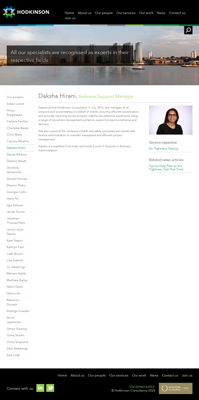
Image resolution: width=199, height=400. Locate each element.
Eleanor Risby (16, 185)
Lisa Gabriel (15, 260)
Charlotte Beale (17, 128)
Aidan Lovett (15, 104)
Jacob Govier (16, 212)
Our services (126, 13)
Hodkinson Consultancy (26, 12)
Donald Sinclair (17, 179)
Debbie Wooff (16, 161)
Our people (104, 13)
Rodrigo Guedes (18, 311)
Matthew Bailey (17, 280)
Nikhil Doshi (15, 287)
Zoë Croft (13, 355)
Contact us (177, 13)
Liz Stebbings (16, 267)
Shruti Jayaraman (14, 320)
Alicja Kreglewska (14, 113)
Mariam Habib (16, 273)
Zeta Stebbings (17, 348)
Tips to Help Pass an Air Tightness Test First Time (166, 167)
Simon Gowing (17, 329)
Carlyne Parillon (17, 121)
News (161, 13)
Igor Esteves (15, 205)
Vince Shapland (17, 342)
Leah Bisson (15, 254)
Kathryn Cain (15, 247)
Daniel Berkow (17, 154)
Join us (70, 18)
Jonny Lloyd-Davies (15, 232)
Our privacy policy (141, 386)
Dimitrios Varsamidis (14, 170)
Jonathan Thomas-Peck (16, 221)
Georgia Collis (16, 192)
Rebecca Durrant (13, 302)
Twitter (50, 388)
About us (84, 13)
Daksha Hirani (16, 148)
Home (69, 13)
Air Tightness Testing (163, 148)
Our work (146, 13)
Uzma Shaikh (15, 335)
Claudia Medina (18, 141)
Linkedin (40, 388)
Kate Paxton (15, 240)
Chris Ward (14, 134)
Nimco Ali (13, 293)
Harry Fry (12, 198)
